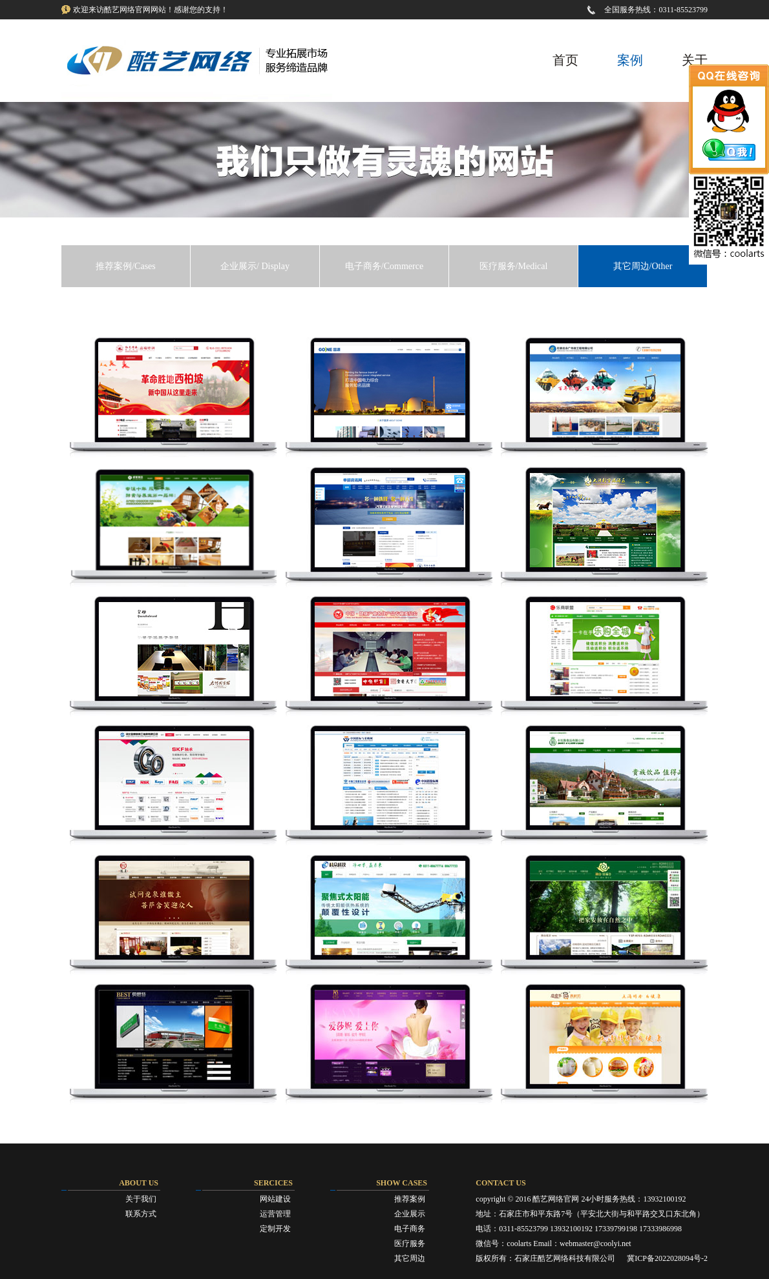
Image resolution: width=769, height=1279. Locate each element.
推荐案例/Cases (126, 266)
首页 (565, 60)
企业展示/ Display (255, 266)
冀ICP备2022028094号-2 (667, 1258)
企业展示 (409, 1213)
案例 (630, 60)
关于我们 (140, 1198)
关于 (695, 60)
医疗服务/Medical (513, 266)
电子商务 (409, 1228)
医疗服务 (409, 1243)
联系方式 (140, 1213)
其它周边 (409, 1258)
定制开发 (275, 1228)
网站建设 (275, 1198)
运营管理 (275, 1213)
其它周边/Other (643, 266)
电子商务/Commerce (384, 266)
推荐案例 (409, 1198)
